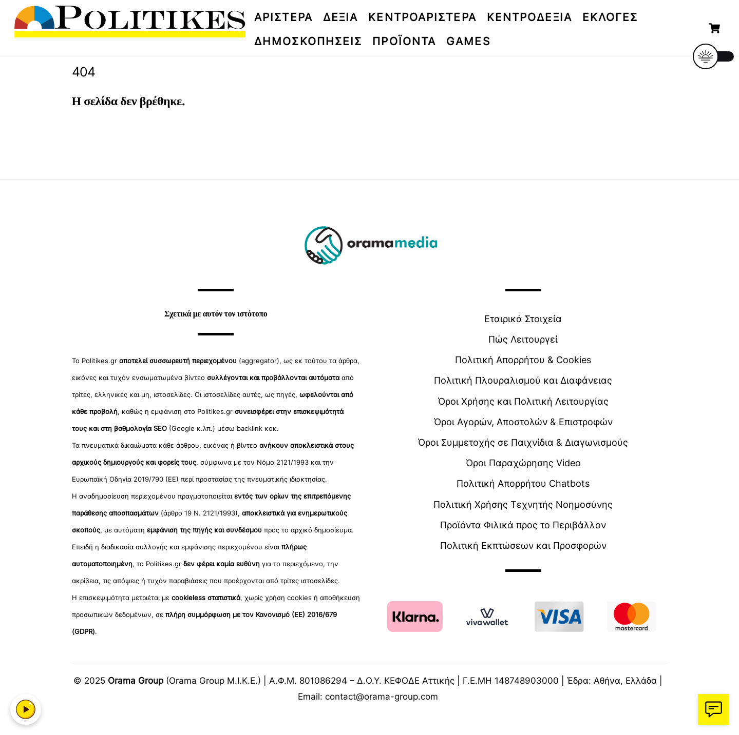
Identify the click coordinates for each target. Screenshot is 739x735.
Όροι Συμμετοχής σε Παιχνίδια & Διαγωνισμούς (523, 442)
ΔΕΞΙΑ (340, 17)
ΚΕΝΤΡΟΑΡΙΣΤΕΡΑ (422, 17)
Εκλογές (610, 17)
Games (468, 41)
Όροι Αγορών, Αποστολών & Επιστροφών (523, 421)
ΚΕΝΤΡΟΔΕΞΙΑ (529, 17)
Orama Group (135, 680)
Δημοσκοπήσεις (308, 41)
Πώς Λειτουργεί (523, 339)
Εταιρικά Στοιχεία (523, 318)
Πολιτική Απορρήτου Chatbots (523, 483)
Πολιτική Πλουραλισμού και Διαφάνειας (523, 380)
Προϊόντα (404, 41)
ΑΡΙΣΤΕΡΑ (283, 17)
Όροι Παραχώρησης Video (523, 463)
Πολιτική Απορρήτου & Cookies (523, 359)
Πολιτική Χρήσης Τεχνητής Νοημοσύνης (523, 504)
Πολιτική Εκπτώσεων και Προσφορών (523, 545)
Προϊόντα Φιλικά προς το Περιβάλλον (523, 525)
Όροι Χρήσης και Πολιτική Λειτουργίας (523, 401)
